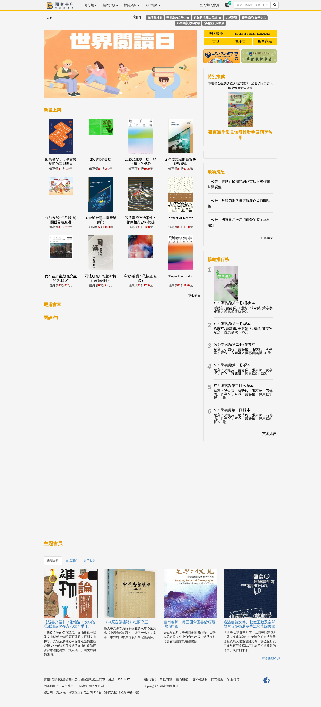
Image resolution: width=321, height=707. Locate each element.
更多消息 (267, 238)
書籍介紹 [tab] (53, 560)
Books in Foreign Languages (252, 33)
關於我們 (150, 679)
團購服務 (216, 33)
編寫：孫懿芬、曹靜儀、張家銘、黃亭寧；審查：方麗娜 (243, 351)
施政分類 (110, 5)
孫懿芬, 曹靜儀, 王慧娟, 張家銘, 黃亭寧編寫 (243, 310)
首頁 (50, 18)
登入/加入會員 (209, 5)
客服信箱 (233, 679)
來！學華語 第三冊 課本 (232, 410)
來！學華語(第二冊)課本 (232, 365)
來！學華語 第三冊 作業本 (234, 386)
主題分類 (89, 5)
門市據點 (217, 679)
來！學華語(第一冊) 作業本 (234, 303)
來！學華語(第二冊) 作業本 (234, 344)
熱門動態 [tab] (89, 560)
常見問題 (166, 679)
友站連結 (152, 5)
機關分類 (131, 5)
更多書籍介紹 (271, 658)
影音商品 (265, 41)
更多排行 (269, 434)
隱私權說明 (199, 679)
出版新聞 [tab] (71, 560)
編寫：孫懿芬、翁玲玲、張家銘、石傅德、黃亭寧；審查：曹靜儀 (243, 392)
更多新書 (194, 296)
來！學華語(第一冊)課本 (232, 324)
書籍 (215, 41)
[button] (55, 66)
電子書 (240, 41)
